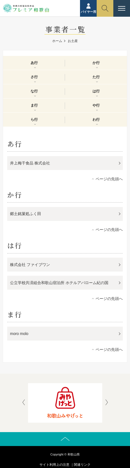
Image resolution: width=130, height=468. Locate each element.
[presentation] (23, 403)
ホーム (57, 41)
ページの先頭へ (109, 179)
